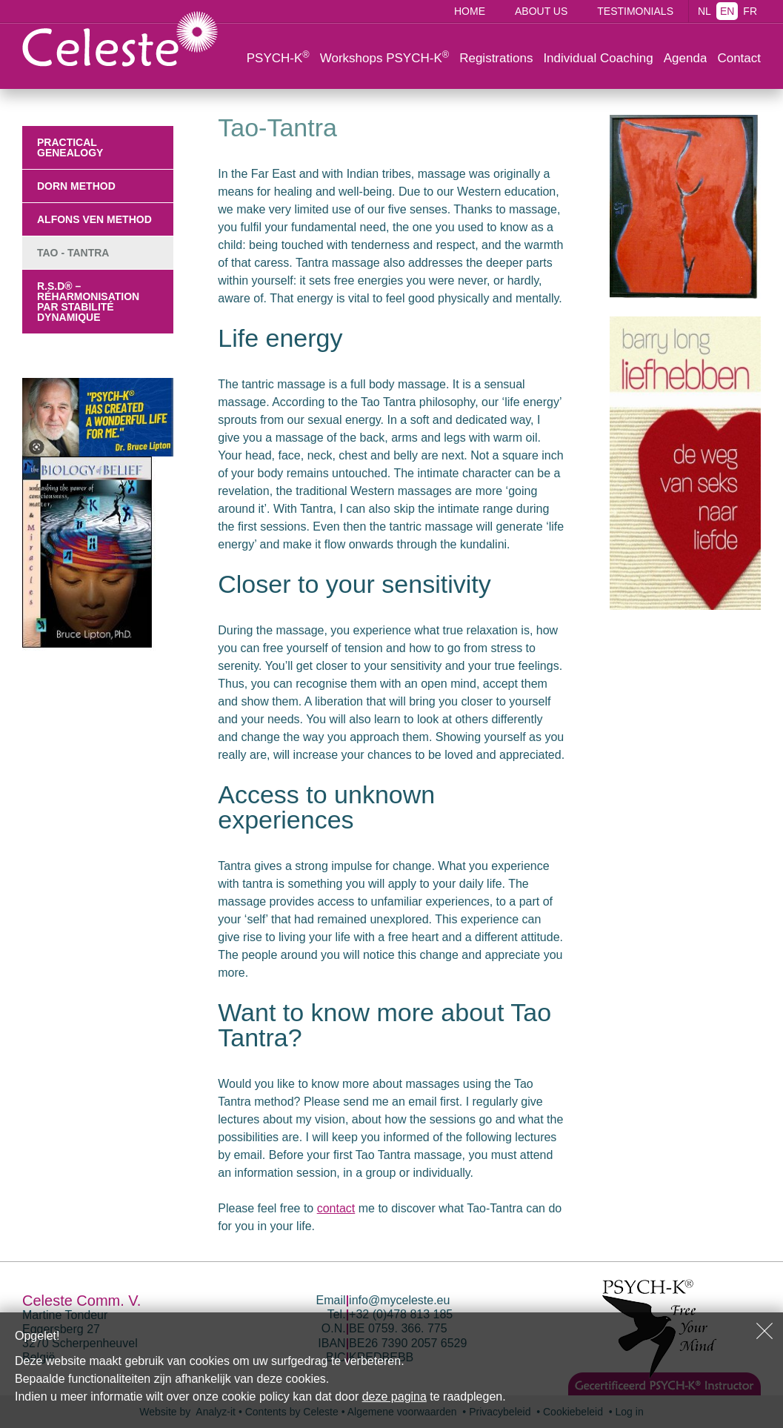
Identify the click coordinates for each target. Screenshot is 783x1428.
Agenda (685, 58)
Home (469, 11)
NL (704, 11)
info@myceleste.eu (399, 1300)
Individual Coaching (598, 58)
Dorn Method (76, 186)
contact (336, 1208)
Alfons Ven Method (94, 219)
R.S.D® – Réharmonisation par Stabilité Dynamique (88, 301)
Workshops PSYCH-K (384, 57)
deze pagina (394, 1396)
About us (541, 11)
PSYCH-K (278, 57)
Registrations (496, 58)
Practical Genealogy (70, 147)
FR (750, 11)
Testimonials (635, 11)
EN (727, 11)
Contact (739, 58)
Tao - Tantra (73, 253)
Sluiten (764, 1330)
